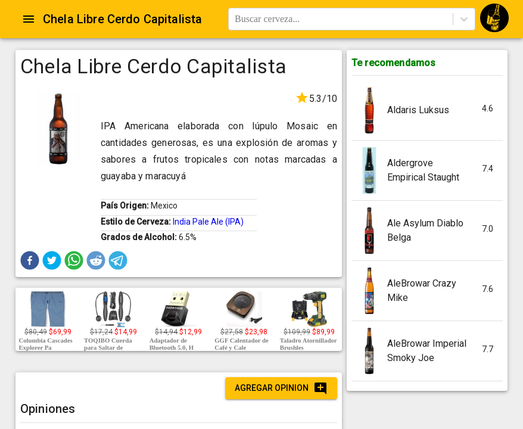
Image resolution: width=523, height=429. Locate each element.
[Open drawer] (28, 19)
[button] (29, 260)
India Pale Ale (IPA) (208, 221)
